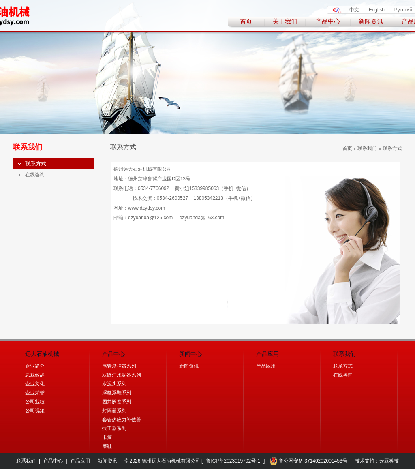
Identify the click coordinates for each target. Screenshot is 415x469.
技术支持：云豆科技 (377, 461)
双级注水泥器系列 (121, 375)
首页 (246, 21)
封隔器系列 (114, 410)
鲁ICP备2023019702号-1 (233, 461)
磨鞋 (107, 446)
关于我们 (285, 21)
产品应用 (266, 366)
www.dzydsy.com (146, 208)
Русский (403, 10)
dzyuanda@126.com (150, 218)
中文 (354, 10)
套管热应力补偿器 (121, 419)
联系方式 (35, 164)
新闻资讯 (371, 21)
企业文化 (35, 384)
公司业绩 (35, 402)
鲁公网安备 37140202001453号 (308, 461)
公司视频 (35, 410)
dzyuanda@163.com (202, 218)
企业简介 (35, 366)
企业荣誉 (35, 393)
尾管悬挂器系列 (119, 366)
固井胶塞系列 (116, 402)
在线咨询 (35, 175)
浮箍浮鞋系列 (116, 393)
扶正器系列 (114, 428)
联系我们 (365, 148)
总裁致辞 (35, 375)
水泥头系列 (114, 384)
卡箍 (107, 437)
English (377, 10)
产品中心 (328, 21)
